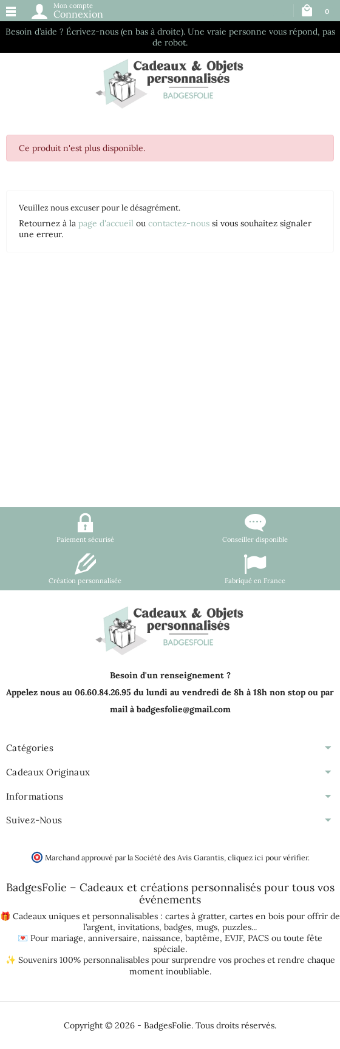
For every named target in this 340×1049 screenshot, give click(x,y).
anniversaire (112, 938)
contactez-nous (178, 223)
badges (177, 927)
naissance (161, 938)
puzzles (236, 927)
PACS (258, 938)
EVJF (234, 938)
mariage (67, 938)
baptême (202, 938)
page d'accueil (106, 223)
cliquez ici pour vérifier (268, 857)
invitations (138, 927)
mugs (206, 927)
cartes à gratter (195, 916)
